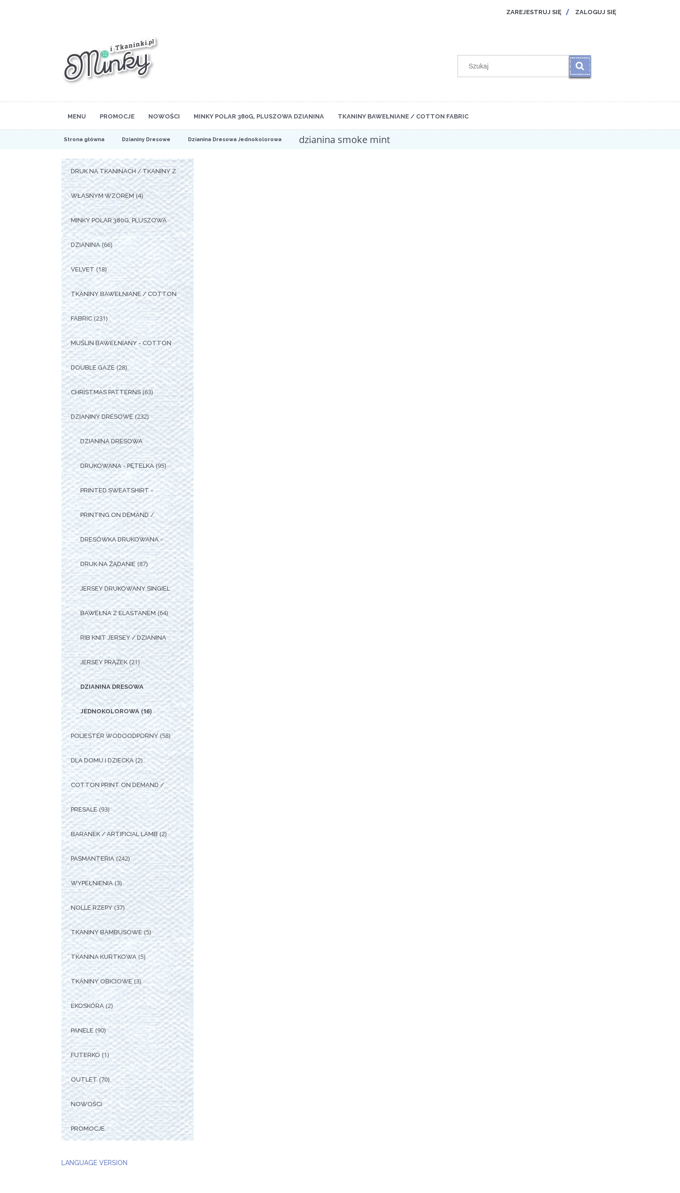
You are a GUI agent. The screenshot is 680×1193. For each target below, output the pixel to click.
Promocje (88, 1128)
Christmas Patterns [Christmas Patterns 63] (106, 392)
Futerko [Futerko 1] (85, 1054)
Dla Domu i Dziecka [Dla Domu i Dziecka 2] (102, 760)
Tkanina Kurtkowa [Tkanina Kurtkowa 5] (103, 956)
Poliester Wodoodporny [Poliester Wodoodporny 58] (114, 735)
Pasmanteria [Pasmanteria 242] (92, 858)
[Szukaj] (580, 66)
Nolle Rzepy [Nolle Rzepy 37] (91, 907)
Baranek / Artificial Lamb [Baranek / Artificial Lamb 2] (114, 834)
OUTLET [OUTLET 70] (84, 1079)
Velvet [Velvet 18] (82, 269)
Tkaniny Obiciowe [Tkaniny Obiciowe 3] (101, 981)
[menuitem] (76, 115)
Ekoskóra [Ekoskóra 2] (87, 1005)
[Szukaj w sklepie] (516, 66)
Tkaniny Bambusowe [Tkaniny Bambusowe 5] (106, 932)
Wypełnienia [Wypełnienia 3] (92, 883)
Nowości (86, 1104)
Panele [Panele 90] (82, 1030)
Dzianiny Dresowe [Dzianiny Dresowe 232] (102, 416)
